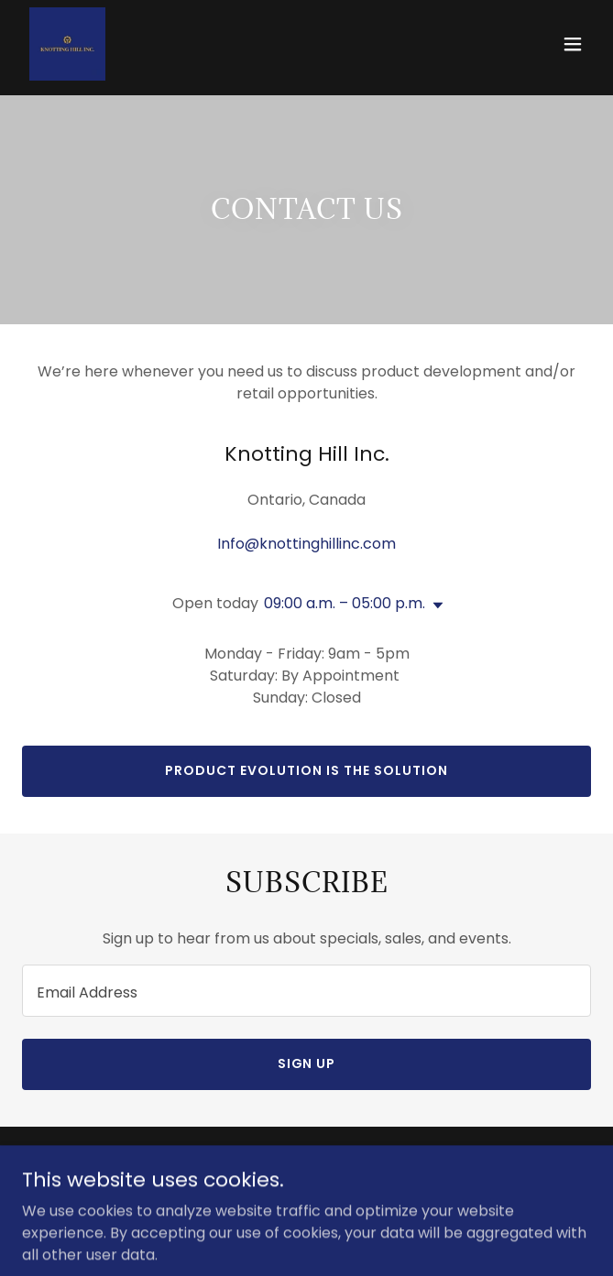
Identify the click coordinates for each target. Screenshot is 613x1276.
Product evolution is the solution (306, 770)
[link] (67, 44)
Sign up (307, 1063)
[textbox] (306, 991)
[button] (572, 44)
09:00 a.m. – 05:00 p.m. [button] (344, 603)
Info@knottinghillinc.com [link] (306, 543)
